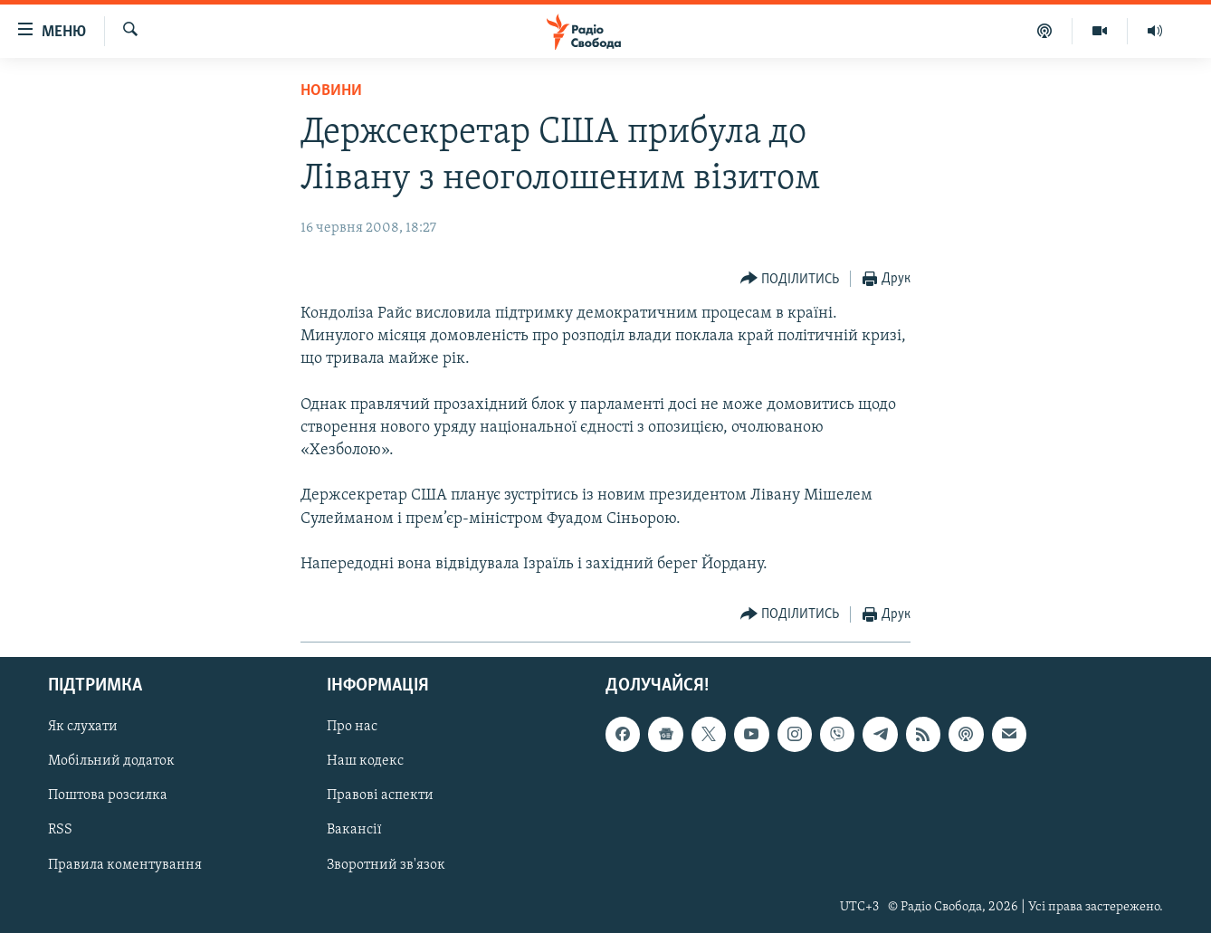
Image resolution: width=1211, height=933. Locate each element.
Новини (331, 91)
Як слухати (83, 727)
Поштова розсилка (107, 796)
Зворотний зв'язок (386, 865)
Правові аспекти (380, 796)
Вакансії (354, 831)
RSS (60, 831)
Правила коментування (125, 865)
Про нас (352, 727)
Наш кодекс (365, 762)
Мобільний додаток (111, 762)
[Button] (790, 279)
